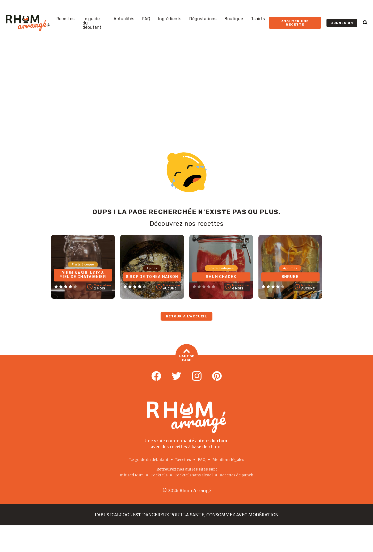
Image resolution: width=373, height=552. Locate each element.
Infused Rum (132, 475)
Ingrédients (169, 19)
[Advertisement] (186, 85)
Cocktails (158, 475)
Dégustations (202, 19)
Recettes (65, 19)
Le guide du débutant (91, 23)
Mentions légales (228, 459)
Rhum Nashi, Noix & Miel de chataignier (83, 275)
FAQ (146, 19)
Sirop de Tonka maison (152, 277)
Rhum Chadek (221, 277)
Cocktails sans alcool (193, 475)
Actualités (124, 19)
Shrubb (290, 277)
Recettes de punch (236, 475)
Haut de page (186, 355)
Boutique (233, 19)
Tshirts (258, 19)
